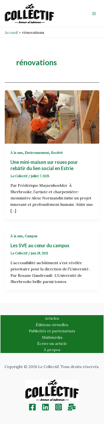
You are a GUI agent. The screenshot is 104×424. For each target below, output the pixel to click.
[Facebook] (32, 407)
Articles (52, 318)
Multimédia (52, 337)
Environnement (37, 153)
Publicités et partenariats (52, 330)
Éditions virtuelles (52, 324)
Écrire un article (52, 343)
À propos (52, 349)
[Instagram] (58, 407)
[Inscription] (71, 407)
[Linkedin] (45, 407)
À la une (16, 153)
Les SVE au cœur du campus (39, 245)
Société (57, 153)
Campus (31, 236)
